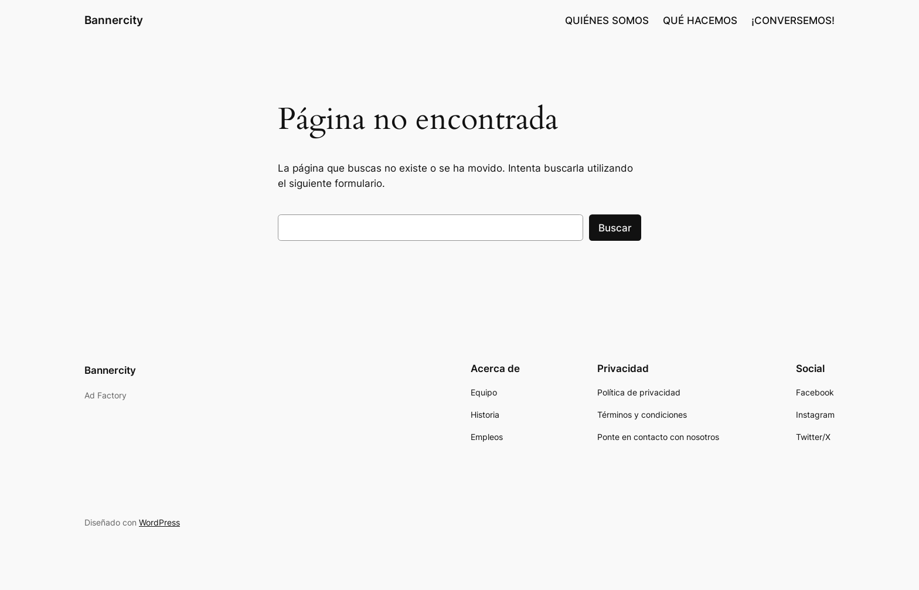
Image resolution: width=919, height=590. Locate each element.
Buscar (615, 228)
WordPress (159, 522)
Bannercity (113, 20)
